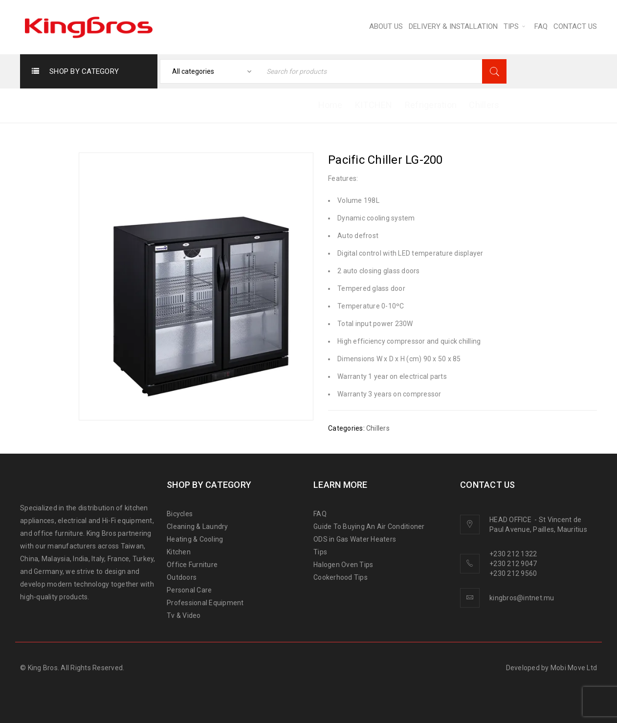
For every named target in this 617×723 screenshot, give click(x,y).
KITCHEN (374, 105)
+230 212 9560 (513, 573)
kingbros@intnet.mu (521, 598)
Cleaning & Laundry (197, 526)
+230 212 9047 (513, 564)
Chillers (484, 105)
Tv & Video (184, 615)
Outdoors (182, 577)
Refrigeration (431, 105)
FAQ (320, 514)
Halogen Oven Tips (343, 565)
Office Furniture (192, 565)
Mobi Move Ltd (574, 668)
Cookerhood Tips (340, 577)
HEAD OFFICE (511, 520)
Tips (320, 552)
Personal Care (189, 590)
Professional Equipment (205, 603)
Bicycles (180, 514)
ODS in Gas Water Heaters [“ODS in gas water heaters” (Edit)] (354, 539)
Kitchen (179, 552)
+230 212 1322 (513, 554)
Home (330, 105)
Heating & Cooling (195, 539)
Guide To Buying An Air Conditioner (369, 526)
